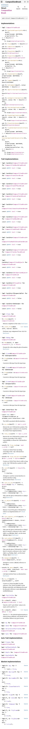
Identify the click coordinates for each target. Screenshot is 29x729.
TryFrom (14, 710)
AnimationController (18, 133)
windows (3, 4)
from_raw (13, 445)
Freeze (8, 642)
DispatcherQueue (13, 123)
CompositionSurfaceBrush (15, 252)
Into (13, 698)
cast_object (8, 538)
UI (7, 4)
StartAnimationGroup (14, 107)
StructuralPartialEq (13, 629)
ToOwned (12, 704)
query (12, 567)
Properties (11, 56)
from (5, 358)
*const (4, 569)
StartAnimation (12, 60)
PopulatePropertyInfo (15, 30)
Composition (4, 6)
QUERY (9, 168)
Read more (24, 323)
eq (5, 600)
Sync (7, 634)
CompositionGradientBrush (15, 196)
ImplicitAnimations (14, 89)
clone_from (8, 326)
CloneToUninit (14, 686)
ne (5, 610)
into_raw (7, 433)
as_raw (6, 424)
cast (5, 468)
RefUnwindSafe (10, 647)
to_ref (6, 579)
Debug (8, 337)
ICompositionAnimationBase (18, 112)
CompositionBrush (13, 2)
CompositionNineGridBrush (15, 229)
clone (6, 319)
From (8, 353)
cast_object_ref (10, 516)
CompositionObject (16, 262)
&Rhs (3, 612)
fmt (5, 342)
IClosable (17, 283)
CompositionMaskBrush (13, 219)
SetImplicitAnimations (15, 98)
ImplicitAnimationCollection (14, 104)
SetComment (11, 85)
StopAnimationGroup (14, 115)
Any (13, 484)
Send (7, 626)
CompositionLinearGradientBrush (14, 208)
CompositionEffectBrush (14, 186)
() (12, 38)
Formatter (5, 344)
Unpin (7, 652)
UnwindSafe (9, 655)
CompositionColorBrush (14, 175)
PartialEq (10, 595)
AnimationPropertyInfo (17, 41)
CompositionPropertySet (15, 57)
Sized (14, 669)
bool (13, 168)
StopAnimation (12, 74)
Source (26, 326)
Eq (6, 623)
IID (8, 414)
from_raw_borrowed (16, 456)
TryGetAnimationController (17, 128)
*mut (19, 424)
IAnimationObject (20, 273)
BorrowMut (12, 678)
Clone (8, 314)
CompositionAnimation (17, 71)
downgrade (7, 558)
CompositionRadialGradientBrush (14, 242)
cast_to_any (8, 482)
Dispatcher (11, 51)
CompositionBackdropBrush (15, 165)
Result (18, 344)
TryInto (14, 719)
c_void (23, 424)
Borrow (11, 672)
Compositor (11, 46)
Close (9, 44)
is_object (7, 500)
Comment (10, 80)
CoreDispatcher (12, 53)
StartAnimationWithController (13, 138)
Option (17, 458)
